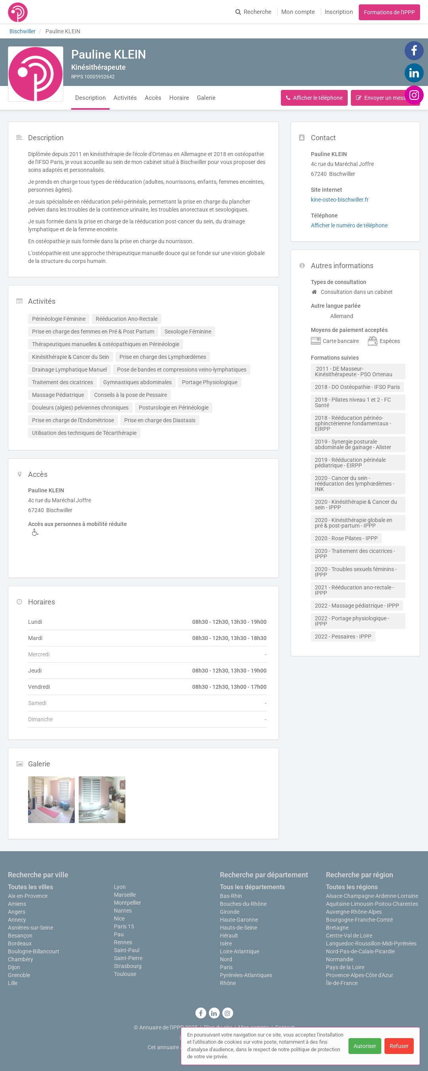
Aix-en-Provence (27, 896)
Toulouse (125, 974)
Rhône (228, 983)
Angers (16, 912)
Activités (125, 97)
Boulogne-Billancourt (33, 951)
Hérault (229, 935)
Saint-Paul (126, 950)
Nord (226, 959)
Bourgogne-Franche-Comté (359, 920)
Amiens (17, 904)
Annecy (17, 920)
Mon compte (298, 11)
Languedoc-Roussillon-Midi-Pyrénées (371, 943)
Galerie (206, 97)
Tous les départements (252, 887)
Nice (119, 918)
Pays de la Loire (345, 967)
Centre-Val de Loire (349, 935)
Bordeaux (20, 943)
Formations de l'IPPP (389, 12)
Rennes (123, 942)
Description (90, 97)
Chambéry (20, 959)
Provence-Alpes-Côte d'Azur (359, 975)
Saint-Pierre (128, 958)
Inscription (339, 11)
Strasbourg (128, 966)
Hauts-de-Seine (238, 927)
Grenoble (19, 975)
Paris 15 (124, 926)
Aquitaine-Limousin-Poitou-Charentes (372, 904)
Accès (153, 97)
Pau (119, 934)
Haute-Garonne (239, 920)
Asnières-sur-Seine (30, 927)
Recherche (253, 11)
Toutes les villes (30, 887)
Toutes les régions (352, 887)
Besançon (20, 935)
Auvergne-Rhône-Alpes (354, 912)
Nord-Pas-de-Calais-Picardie (360, 951)
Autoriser (365, 1046)
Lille (12, 983)
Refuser (399, 1046)
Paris (226, 967)
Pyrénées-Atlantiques (246, 975)
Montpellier (127, 902)
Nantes (123, 910)
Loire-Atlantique (239, 951)
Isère (226, 943)
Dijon (14, 967)
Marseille (125, 895)
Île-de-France (342, 983)
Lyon (120, 887)
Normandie (339, 959)
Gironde (229, 912)
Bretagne (337, 927)
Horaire (179, 97)
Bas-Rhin (231, 896)
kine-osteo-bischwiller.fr (340, 199)
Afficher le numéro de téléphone (349, 225)
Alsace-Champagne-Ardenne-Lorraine (372, 896)
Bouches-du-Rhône (243, 904)
